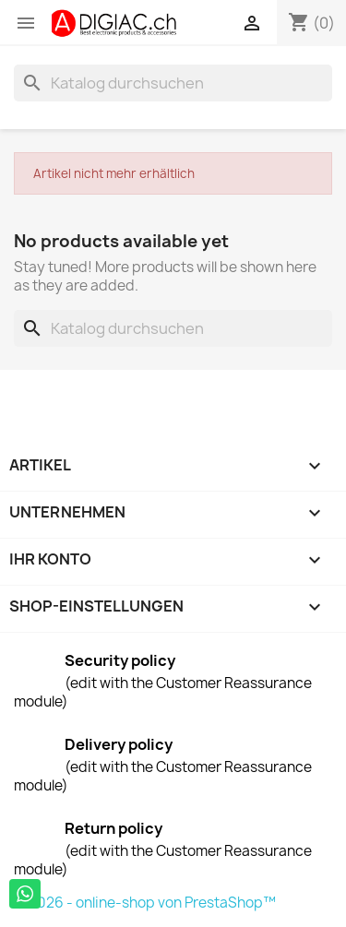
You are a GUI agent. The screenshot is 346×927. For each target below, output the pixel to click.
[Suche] (173, 83)
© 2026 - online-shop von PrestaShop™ (145, 902)
